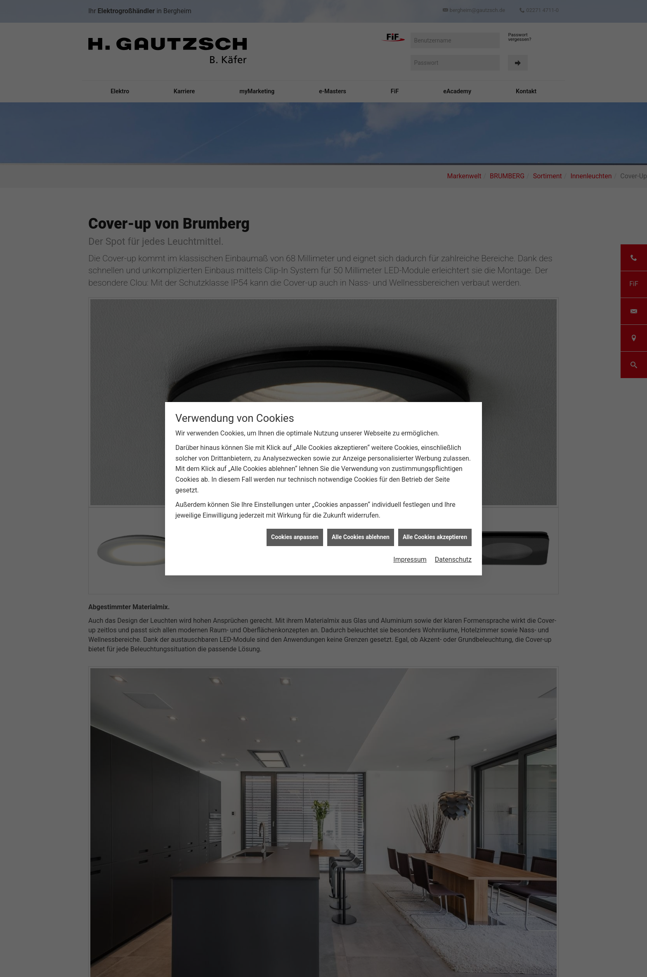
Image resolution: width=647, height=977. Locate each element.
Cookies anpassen (295, 534)
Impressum (410, 557)
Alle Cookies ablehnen (361, 534)
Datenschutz (453, 557)
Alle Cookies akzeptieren (435, 534)
